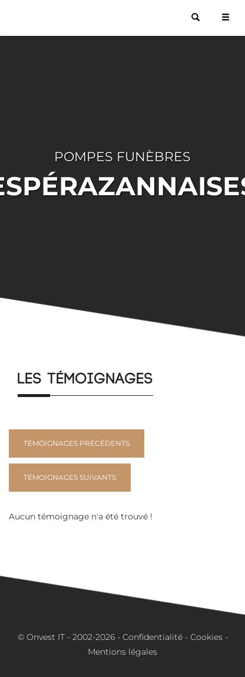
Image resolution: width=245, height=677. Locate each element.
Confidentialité (152, 637)
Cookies (206, 637)
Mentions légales (122, 651)
